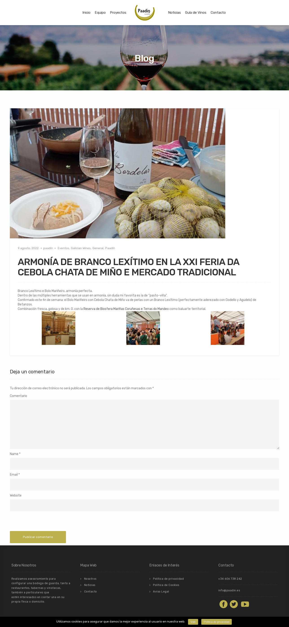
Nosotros (90, 578)
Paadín (110, 248)
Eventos (63, 248)
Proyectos (118, 13)
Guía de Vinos (195, 13)
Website (16, 495)
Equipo (100, 13)
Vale (193, 621)
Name (14, 454)
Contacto (218, 13)
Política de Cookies (166, 585)
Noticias (174, 13)
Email (14, 475)
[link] (126, 309)
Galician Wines (81, 248)
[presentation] (44, 522)
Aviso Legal (161, 591)
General (97, 248)
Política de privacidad (168, 578)
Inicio (86, 13)
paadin (48, 248)
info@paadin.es (229, 590)
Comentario (18, 396)
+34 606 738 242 (230, 578)
